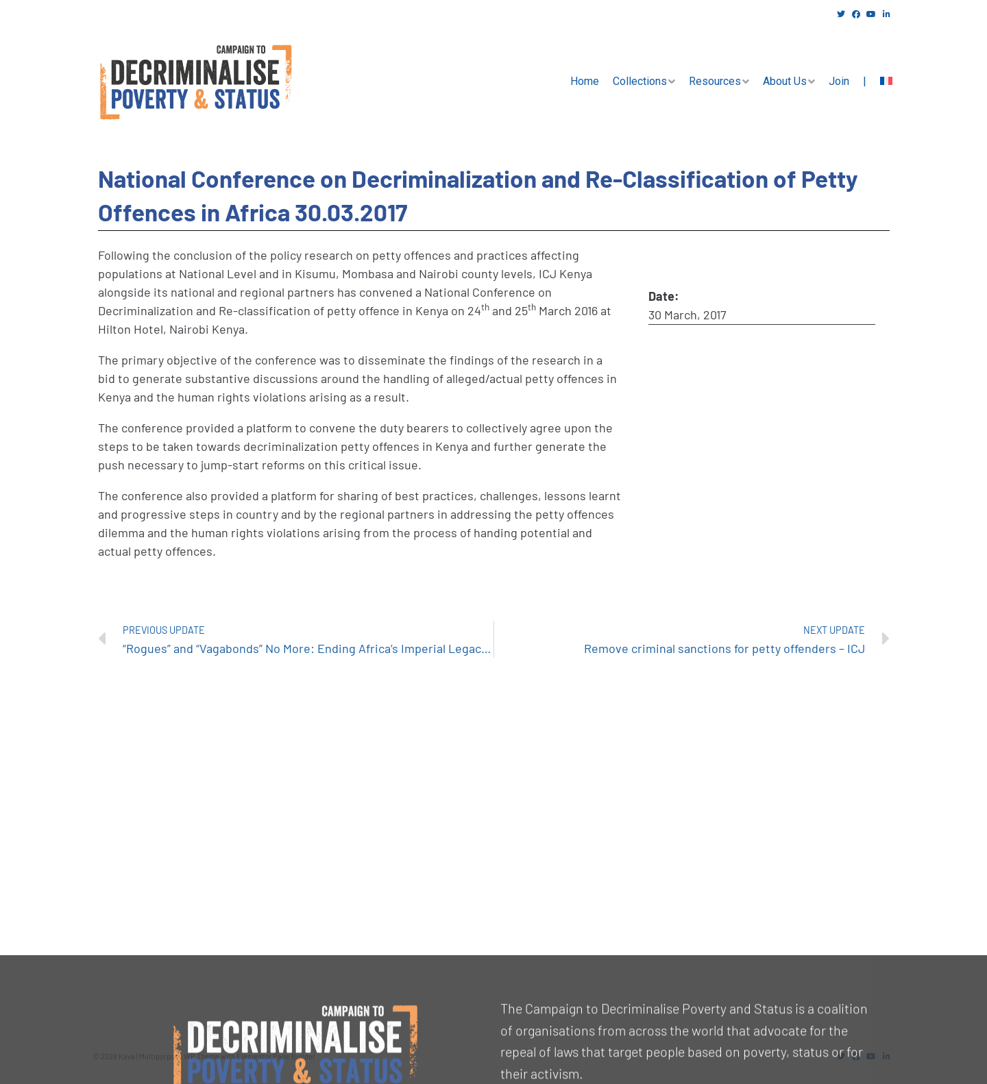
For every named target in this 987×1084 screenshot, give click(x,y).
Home (584, 81)
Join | (847, 81)
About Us (785, 81)
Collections (640, 81)
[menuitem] (886, 81)
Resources (715, 81)
